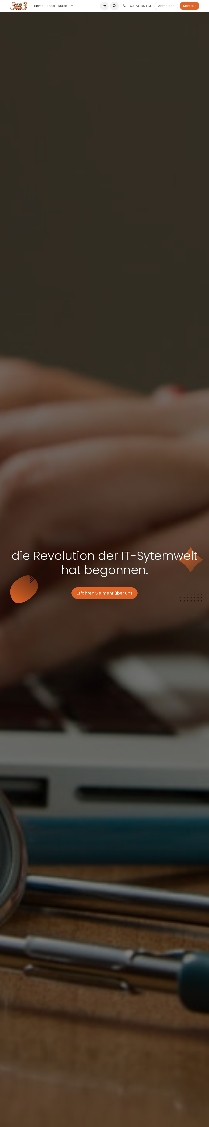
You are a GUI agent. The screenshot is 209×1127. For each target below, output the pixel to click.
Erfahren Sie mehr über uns (104, 593)
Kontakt (189, 5)
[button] (114, 6)
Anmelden (166, 5)
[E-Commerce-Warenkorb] (104, 6)
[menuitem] (38, 6)
